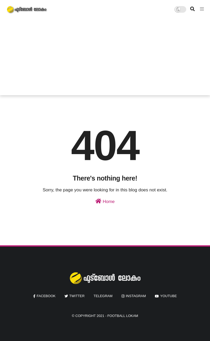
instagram (136, 296)
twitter (77, 296)
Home (105, 201)
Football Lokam (122, 316)
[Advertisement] (105, 58)
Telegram (103, 296)
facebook (46, 296)
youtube (168, 296)
